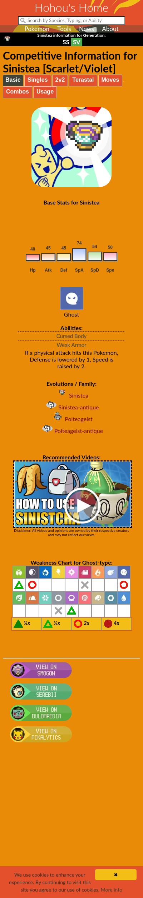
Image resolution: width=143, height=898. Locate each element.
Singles (38, 80)
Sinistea (71, 395)
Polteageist (71, 418)
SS (66, 42)
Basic (13, 80)
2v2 (60, 80)
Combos (17, 92)
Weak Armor (72, 345)
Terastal (83, 80)
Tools (64, 28)
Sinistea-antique (71, 407)
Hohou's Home (72, 7)
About (110, 28)
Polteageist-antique (71, 430)
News (86, 28)
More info (111, 890)
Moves (110, 80)
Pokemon (36, 28)
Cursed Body (71, 336)
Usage (45, 92)
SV (76, 42)
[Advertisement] (71, 823)
